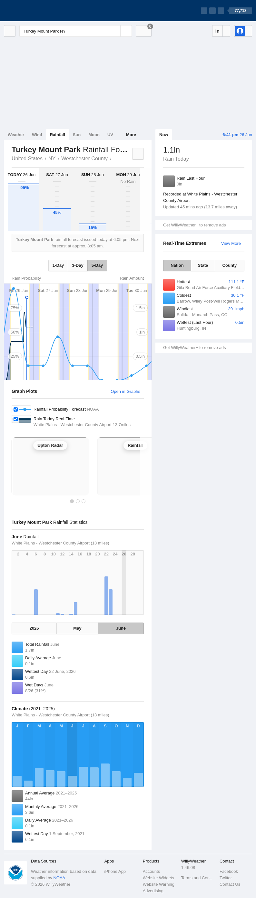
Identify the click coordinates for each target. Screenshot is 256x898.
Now (163, 134)
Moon (94, 134)
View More (231, 243)
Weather (16, 134)
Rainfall (57, 134)
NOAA (59, 877)
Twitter (226, 877)
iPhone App (115, 871)
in (217, 31)
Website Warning (158, 884)
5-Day (97, 265)
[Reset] (114, 31)
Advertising (153, 890)
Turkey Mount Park (115, 158)
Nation (177, 265)
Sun (77, 134)
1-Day (58, 265)
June (121, 628)
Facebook (229, 871)
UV (110, 134)
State (203, 265)
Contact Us (230, 884)
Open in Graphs (125, 391)
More (131, 134)
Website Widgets (158, 877)
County (229, 265)
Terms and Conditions (198, 877)
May (77, 628)
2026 (34, 628)
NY (51, 158)
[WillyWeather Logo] (34, 10)
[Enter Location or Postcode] (75, 31)
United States (27, 158)
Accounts (151, 871)
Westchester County (84, 158)
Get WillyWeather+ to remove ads (194, 225)
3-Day (77, 265)
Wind (37, 134)
